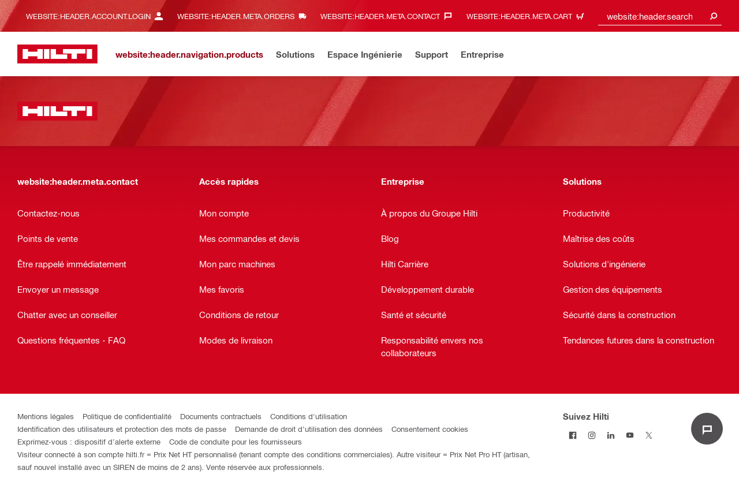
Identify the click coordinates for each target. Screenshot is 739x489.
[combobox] (660, 15)
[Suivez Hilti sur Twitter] (648, 435)
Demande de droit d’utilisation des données (309, 428)
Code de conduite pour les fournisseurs (235, 441)
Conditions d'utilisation (308, 416)
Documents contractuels (221, 416)
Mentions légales (45, 416)
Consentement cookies (429, 428)
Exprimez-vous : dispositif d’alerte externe (89, 441)
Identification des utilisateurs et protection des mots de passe (121, 428)
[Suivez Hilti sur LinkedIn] (610, 435)
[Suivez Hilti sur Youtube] (629, 435)
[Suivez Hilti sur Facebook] (572, 435)
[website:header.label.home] (57, 54)
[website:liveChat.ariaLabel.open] (707, 429)
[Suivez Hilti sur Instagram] (591, 435)
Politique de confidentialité (127, 416)
